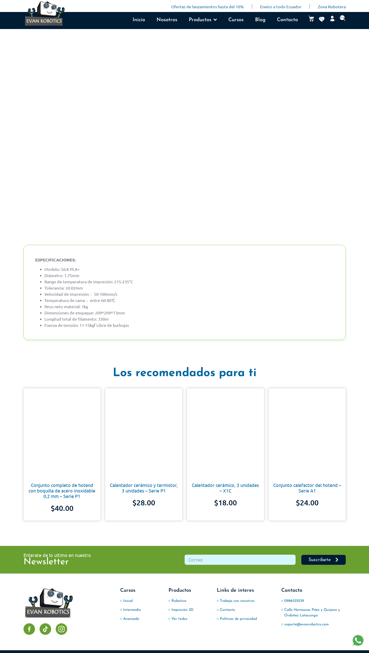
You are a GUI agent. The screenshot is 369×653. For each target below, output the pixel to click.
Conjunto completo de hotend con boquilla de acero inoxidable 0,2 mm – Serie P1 (62, 490)
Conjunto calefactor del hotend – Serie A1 (307, 487)
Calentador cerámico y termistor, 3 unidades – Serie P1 (144, 487)
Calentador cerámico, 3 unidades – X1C (225, 487)
